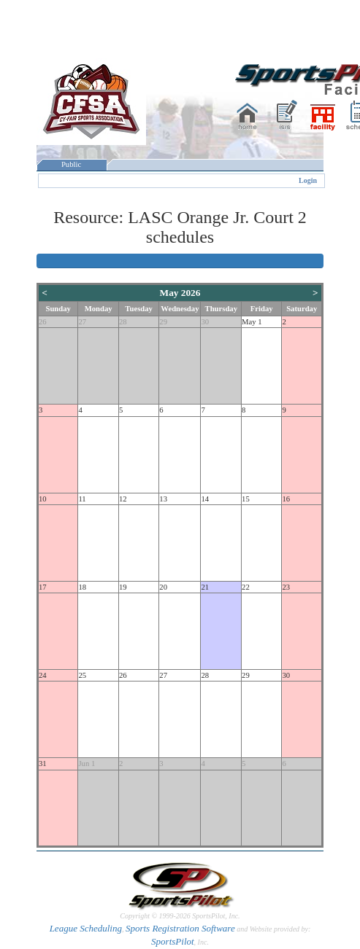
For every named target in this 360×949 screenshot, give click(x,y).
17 (43, 587)
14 (205, 499)
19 (123, 587)
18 (82, 587)
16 (286, 499)
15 (246, 499)
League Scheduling (86, 928)
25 (82, 675)
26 (43, 322)
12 (123, 499)
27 (82, 322)
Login (308, 180)
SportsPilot (172, 941)
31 (43, 763)
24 (43, 675)
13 (163, 499)
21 (205, 587)
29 (163, 322)
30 (205, 322)
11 (81, 499)
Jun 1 (86, 763)
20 (163, 587)
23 (286, 587)
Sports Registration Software (180, 928)
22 (246, 587)
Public (71, 164)
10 (43, 499)
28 (123, 322)
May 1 (252, 322)
